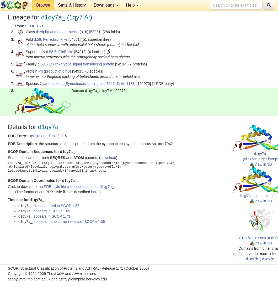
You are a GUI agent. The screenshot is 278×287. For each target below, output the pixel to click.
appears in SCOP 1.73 (52, 216)
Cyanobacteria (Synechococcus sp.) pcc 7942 (77, 83)
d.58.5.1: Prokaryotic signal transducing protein (76, 64)
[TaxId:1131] (125, 83)
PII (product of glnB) (54, 71)
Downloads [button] (106, 5)
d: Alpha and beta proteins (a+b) (62, 32)
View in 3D (261, 164)
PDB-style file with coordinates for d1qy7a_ (79, 186)
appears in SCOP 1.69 (52, 211)
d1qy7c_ (269, 259)
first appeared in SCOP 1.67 (56, 206)
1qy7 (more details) (44, 136)
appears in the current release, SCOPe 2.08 (69, 221)
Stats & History (72, 5)
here (94, 192)
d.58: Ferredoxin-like (50, 39)
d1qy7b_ (253, 259)
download (108, 158)
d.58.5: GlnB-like (59, 52)
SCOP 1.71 (34, 26)
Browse (43, 5)
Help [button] (132, 5)
